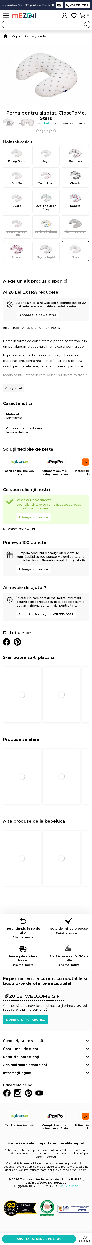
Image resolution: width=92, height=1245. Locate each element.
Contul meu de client (20, 1049)
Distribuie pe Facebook (6, 642)
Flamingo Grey (75, 225)
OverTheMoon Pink (17, 227)
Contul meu (64, 15)
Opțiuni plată (49, 328)
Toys (46, 155)
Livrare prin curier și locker (23, 960)
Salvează (84, 1240)
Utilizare (29, 328)
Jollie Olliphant (46, 225)
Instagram (17, 1093)
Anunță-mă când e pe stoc (39, 1238)
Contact (59, 5)
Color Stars (46, 177)
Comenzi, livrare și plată (23, 1041)
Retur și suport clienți (21, 1057)
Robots (75, 199)
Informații (11, 328)
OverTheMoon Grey (46, 201)
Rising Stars (17, 155)
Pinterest (28, 1093)
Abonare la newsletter (38, 315)
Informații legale (17, 1073)
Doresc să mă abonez (25, 1019)
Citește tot (13, 388)
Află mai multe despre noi (25, 1065)
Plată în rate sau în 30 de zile (69, 960)
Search (86, 24)
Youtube (39, 1093)
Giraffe (17, 177)
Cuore (17, 199)
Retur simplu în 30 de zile (23, 933)
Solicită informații (33, 614)
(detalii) (79, 560)
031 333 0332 (79, 5)
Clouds (75, 177)
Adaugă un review (34, 517)
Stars (75, 251)
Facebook (7, 1093)
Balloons (75, 155)
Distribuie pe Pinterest (17, 642)
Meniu (6, 16)
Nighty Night (46, 251)
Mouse (17, 251)
